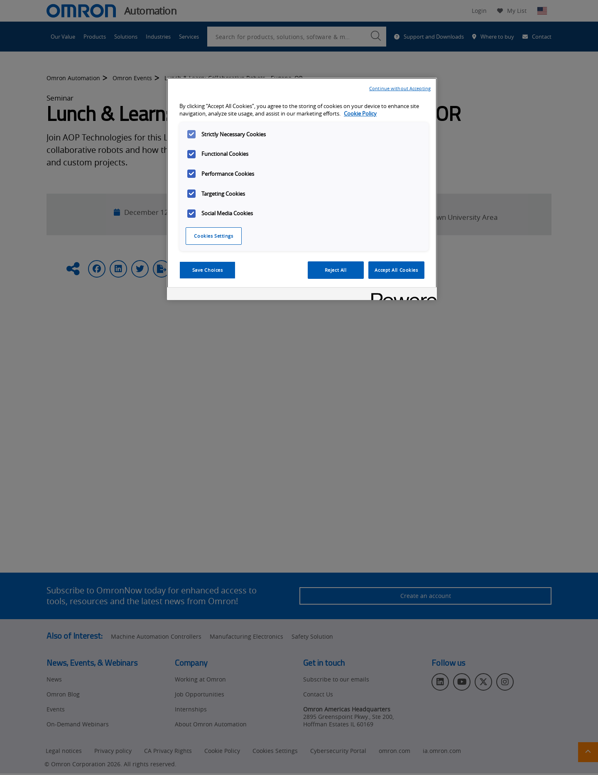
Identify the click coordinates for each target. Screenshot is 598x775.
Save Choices (207, 270)
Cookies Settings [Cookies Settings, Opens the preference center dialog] (213, 236)
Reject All (336, 270)
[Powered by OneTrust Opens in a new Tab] (401, 295)
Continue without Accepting (400, 88)
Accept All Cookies (396, 270)
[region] (302, 189)
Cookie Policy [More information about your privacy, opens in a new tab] (360, 113)
